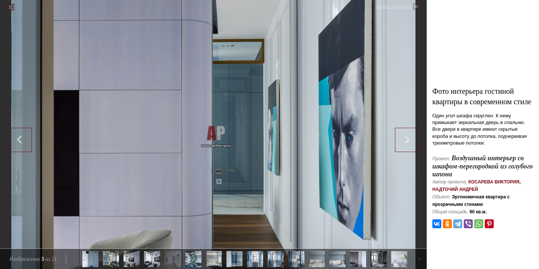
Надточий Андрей (455, 189)
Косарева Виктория (493, 182)
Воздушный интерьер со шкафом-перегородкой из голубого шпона (482, 166)
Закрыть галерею (394, 6)
